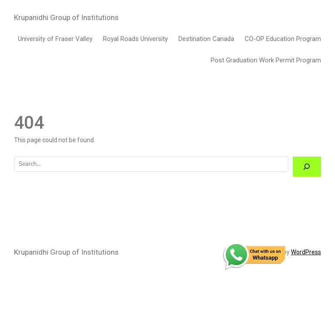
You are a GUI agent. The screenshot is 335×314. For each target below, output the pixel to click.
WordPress (306, 252)
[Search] (307, 167)
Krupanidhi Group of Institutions (66, 17)
